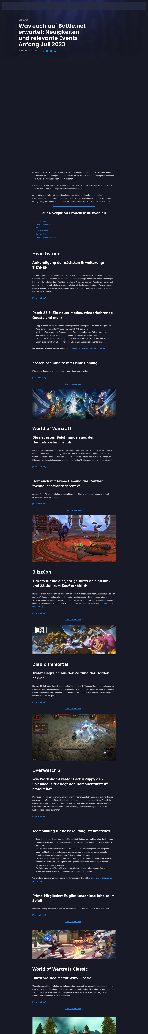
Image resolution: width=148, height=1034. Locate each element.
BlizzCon (39, 119)
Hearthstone (41, 112)
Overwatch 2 (41, 125)
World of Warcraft (43, 115)
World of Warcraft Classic (46, 128)
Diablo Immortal (42, 122)
